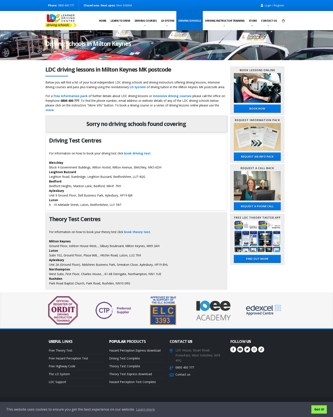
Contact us (269, 21)
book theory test (137, 232)
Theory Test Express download (130, 374)
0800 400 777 (184, 367)
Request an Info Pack (257, 156)
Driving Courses (146, 21)
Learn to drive (120, 21)
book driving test (137, 153)
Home (102, 21)
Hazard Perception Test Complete (132, 382)
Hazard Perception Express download (135, 350)
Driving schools (189, 21)
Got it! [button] (319, 409)
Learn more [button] (145, 409)
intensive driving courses (172, 96)
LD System (167, 21)
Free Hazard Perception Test (68, 358)
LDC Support (57, 382)
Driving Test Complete (124, 358)
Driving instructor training (225, 21)
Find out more (257, 259)
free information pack (71, 96)
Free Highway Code (62, 366)
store (49, 110)
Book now (257, 108)
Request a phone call (257, 206)
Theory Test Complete (124, 366)
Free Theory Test (60, 350)
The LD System (59, 374)
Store (253, 21)
